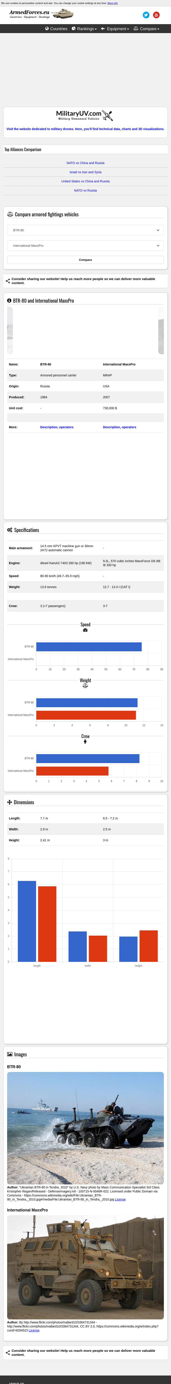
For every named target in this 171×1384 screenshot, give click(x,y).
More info (113, 3)
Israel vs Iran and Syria (85, 172)
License (120, 1199)
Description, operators (56, 427)
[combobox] (85, 230)
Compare (85, 260)
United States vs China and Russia (85, 181)
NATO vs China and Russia (85, 163)
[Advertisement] (85, 72)
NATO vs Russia (85, 190)
